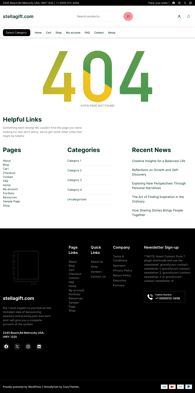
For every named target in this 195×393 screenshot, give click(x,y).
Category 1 (74, 160)
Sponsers (119, 265)
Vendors (96, 271)
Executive (119, 280)
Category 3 (74, 179)
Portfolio (8, 193)
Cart (6, 168)
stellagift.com (18, 16)
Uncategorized (76, 199)
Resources (10, 197)
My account (10, 188)
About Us (97, 261)
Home (38, 32)
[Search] (128, 16)
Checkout (9, 172)
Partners (119, 285)
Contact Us (98, 276)
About (7, 160)
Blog (6, 164)
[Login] (179, 16)
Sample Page (11, 201)
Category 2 (74, 170)
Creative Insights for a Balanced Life (158, 160)
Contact (8, 176)
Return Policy (122, 275)
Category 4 (74, 189)
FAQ (5, 180)
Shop (6, 205)
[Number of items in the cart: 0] (188, 16)
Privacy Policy (122, 270)
